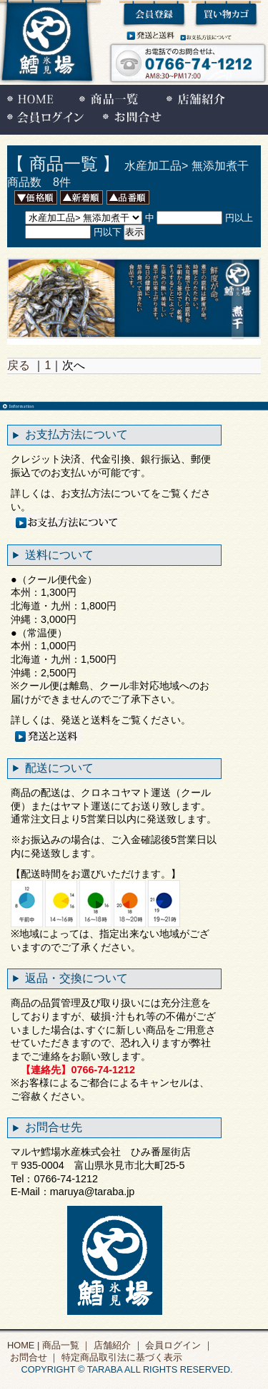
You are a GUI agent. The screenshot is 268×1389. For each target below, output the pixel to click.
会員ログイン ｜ (178, 1345)
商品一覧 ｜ (65, 1345)
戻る (18, 365)
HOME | (23, 1345)
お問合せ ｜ (33, 1357)
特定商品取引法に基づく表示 (120, 1357)
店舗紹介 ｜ (116, 1345)
